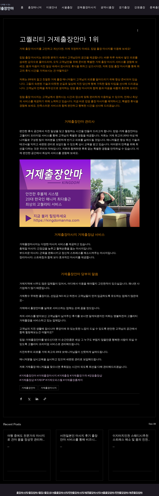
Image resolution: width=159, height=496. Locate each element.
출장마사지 (22, 492)
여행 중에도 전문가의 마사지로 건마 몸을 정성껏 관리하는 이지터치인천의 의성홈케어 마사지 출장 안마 (26, 438)
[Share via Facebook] (21, 398)
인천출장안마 (121, 492)
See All (152, 423)
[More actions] (138, 30)
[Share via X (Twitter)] (29, 398)
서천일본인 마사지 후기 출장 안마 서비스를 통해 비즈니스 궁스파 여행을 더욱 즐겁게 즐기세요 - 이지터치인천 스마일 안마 (79, 438)
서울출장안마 (107, 492)
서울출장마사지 (59, 492)
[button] (107, 7)
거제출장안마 (28, 387)
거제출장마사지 (49, 387)
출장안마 (33, 492)
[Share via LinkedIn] (36, 398)
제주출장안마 (136, 492)
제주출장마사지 (92, 492)
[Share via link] (44, 398)
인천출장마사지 (76, 492)
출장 (41, 492)
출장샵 (47, 492)
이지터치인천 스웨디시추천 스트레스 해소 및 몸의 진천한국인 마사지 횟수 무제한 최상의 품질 (132, 438)
